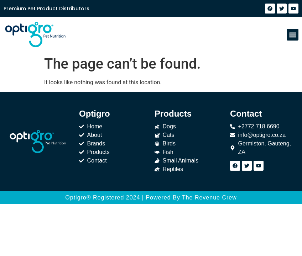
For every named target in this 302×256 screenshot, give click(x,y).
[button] (292, 35)
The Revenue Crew (209, 197)
